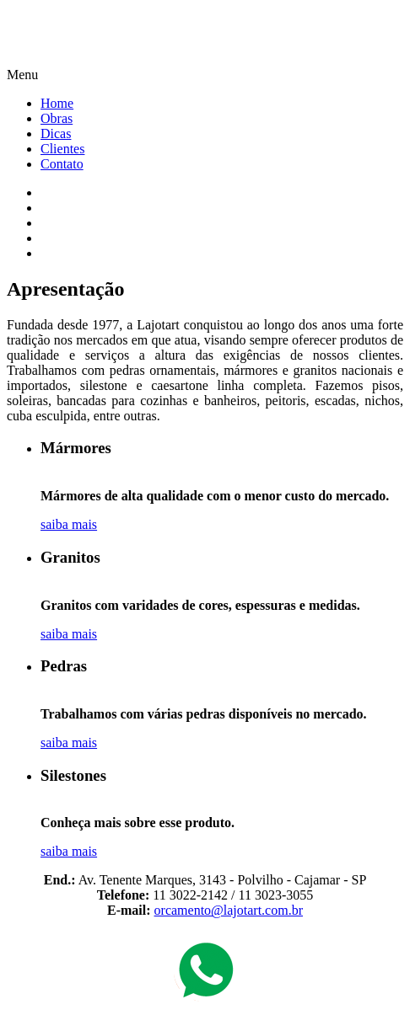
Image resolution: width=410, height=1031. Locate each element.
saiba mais (68, 524)
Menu (22, 74)
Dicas (55, 133)
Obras (56, 118)
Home (56, 103)
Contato (62, 164)
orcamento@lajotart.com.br (228, 910)
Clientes (62, 149)
